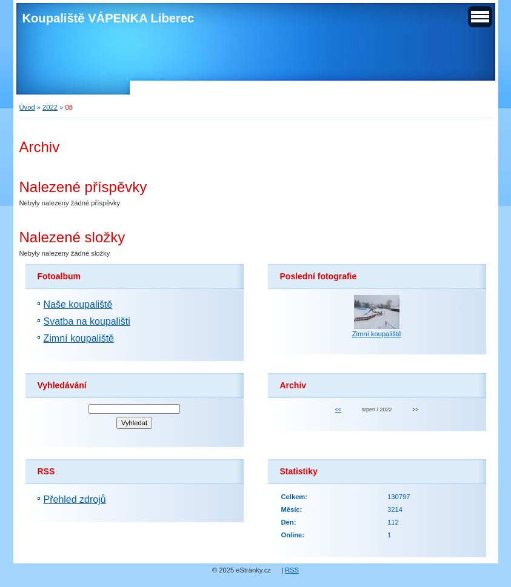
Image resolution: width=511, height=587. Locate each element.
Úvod (27, 107)
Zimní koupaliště (79, 338)
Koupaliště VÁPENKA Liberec (108, 18)
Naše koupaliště (78, 304)
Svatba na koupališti (87, 321)
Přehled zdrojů (75, 499)
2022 (50, 107)
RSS (292, 570)
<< (338, 409)
